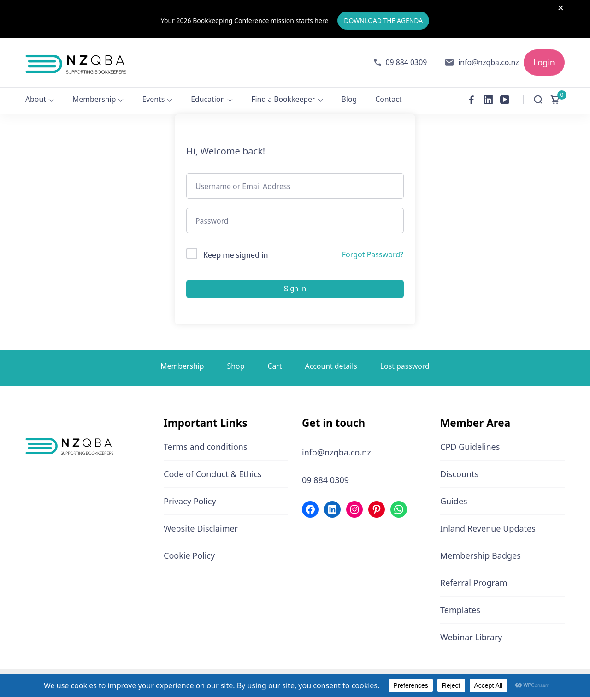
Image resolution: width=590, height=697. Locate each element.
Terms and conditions (206, 446)
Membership (94, 99)
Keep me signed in (235, 255)
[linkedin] (488, 99)
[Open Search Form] (538, 99)
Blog (349, 99)
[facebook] (471, 99)
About (35, 99)
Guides (453, 501)
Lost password (405, 365)
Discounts (459, 473)
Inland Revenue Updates (488, 528)
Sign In (295, 288)
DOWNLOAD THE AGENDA (383, 20)
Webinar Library (471, 637)
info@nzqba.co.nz (488, 62)
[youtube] (504, 99)
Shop (236, 365)
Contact (388, 99)
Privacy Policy (190, 501)
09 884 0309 (406, 62)
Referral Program (473, 582)
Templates (460, 609)
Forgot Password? (372, 254)
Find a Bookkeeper (283, 99)
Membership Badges (480, 555)
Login (544, 62)
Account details (331, 365)
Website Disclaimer (201, 528)
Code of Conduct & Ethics (213, 473)
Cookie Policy (189, 555)
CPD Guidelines (470, 446)
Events (153, 99)
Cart (274, 365)
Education (208, 99)
